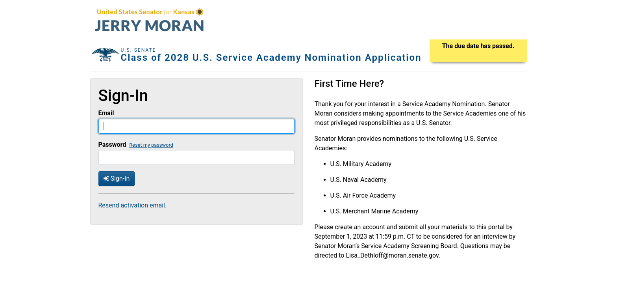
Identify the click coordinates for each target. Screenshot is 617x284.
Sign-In (117, 178)
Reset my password (151, 145)
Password (112, 144)
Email (106, 113)
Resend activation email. (132, 205)
